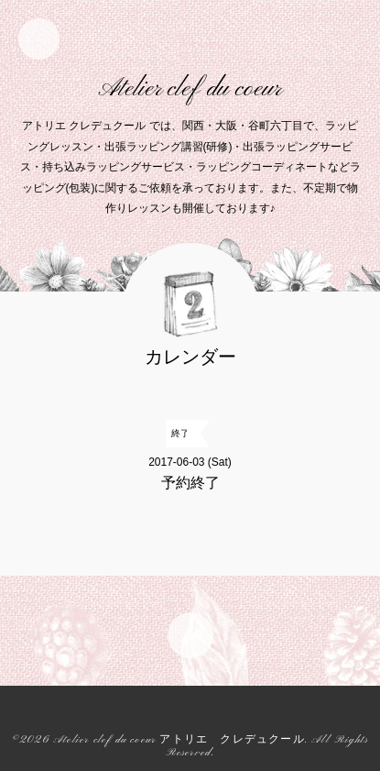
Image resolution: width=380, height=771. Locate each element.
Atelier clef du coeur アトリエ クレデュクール (179, 740)
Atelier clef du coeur (190, 89)
